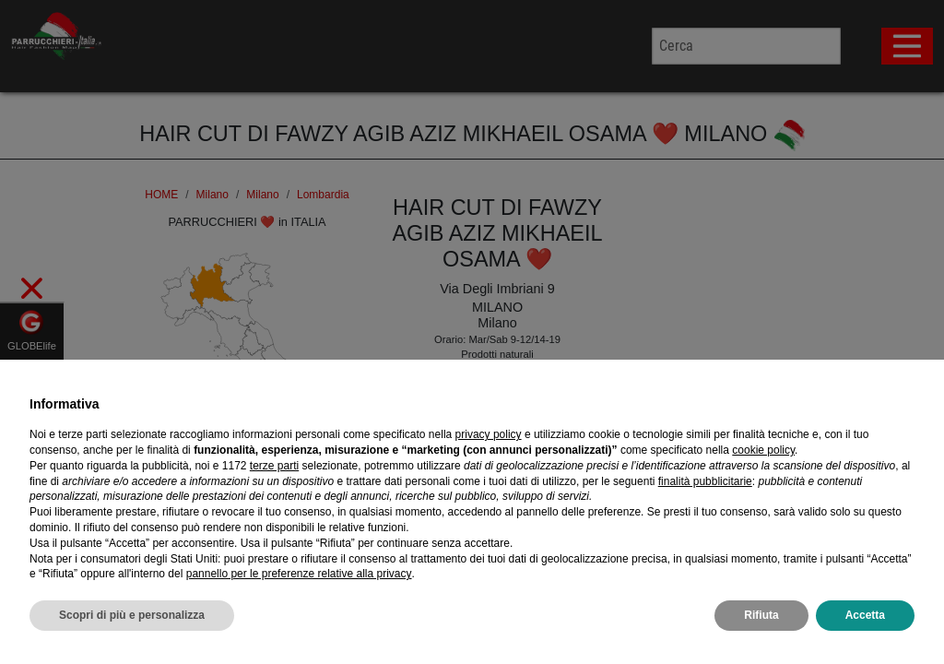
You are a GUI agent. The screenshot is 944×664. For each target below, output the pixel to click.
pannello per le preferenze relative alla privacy (299, 581)
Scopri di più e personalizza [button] (132, 622)
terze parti (274, 472)
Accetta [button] (865, 622)
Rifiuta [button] (761, 622)
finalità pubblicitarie (705, 487)
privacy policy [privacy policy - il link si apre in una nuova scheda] (488, 441)
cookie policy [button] (763, 457)
